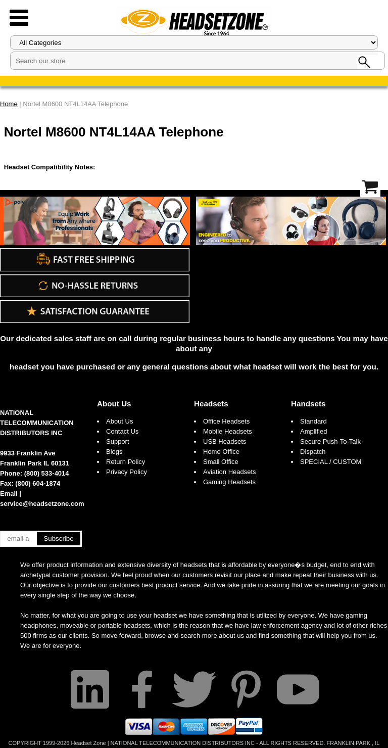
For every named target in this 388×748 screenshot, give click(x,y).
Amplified (313, 431)
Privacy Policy (126, 472)
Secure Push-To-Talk (330, 441)
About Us (114, 403)
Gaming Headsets (229, 482)
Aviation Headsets (229, 472)
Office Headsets (226, 421)
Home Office (221, 451)
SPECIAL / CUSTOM (330, 461)
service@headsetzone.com (42, 503)
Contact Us (122, 431)
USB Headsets (224, 441)
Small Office (220, 461)
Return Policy (125, 461)
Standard (313, 421)
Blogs (114, 451)
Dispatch (313, 451)
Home (9, 104)
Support (117, 441)
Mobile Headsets (227, 431)
